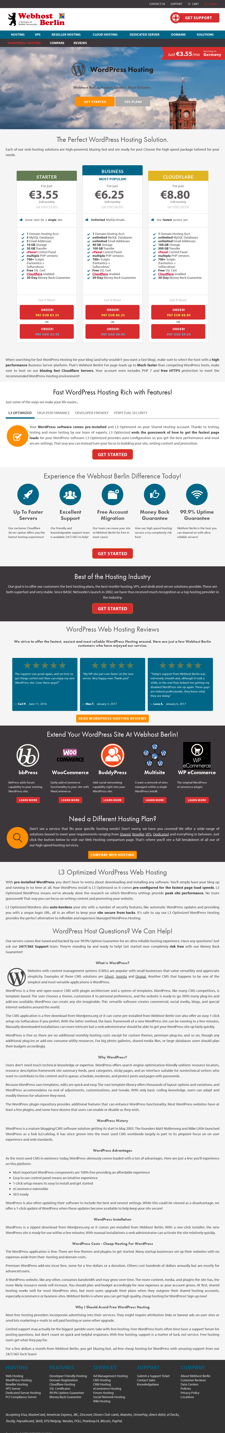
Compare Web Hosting (112, 849)
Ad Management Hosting (110, 1370)
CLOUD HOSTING (105, 34)
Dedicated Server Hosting (23, 1387)
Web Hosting (14, 1370)
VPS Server (13, 1383)
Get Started (95, 102)
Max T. (90, 698)
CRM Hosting (102, 1378)
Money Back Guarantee (65, 1391)
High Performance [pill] (53, 407)
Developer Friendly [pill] (91, 407)
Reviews (80, 43)
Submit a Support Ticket (153, 1370)
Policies (186, 1383)
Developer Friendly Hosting (68, 1370)
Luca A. (158, 698)
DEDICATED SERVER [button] (144, 34)
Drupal (141, 970)
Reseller (138, 828)
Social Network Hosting (109, 1391)
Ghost (109, 970)
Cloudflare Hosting (62, 1378)
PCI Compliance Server (21, 1391)
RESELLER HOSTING (66, 34)
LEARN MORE (28, 794)
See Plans (133, 102)
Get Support (195, 17)
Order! (47, 306)
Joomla (121, 970)
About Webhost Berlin (195, 1370)
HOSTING (17, 34)
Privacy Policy (190, 1387)
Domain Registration (63, 1374)
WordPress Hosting (19, 1374)
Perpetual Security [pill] (130, 407)
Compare (57, 43)
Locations (187, 1391)
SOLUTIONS (205, 34)
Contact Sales (146, 1374)
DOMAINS (178, 34)
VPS (38, 34)
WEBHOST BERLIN (33, 1427)
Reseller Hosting (17, 1378)
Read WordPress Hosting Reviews (112, 712)
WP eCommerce (197, 766)
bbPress (28, 766)
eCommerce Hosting (107, 1383)
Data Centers (189, 1378)
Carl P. (22, 698)
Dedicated (161, 828)
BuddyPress (112, 766)
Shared (125, 828)
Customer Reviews (193, 1374)
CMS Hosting (102, 1374)
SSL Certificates (59, 1383)
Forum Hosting (103, 1387)
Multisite (154, 766)
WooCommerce (70, 766)
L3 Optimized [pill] (20, 407)
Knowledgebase (148, 1378)
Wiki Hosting (101, 1395)
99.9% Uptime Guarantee (66, 1387)
